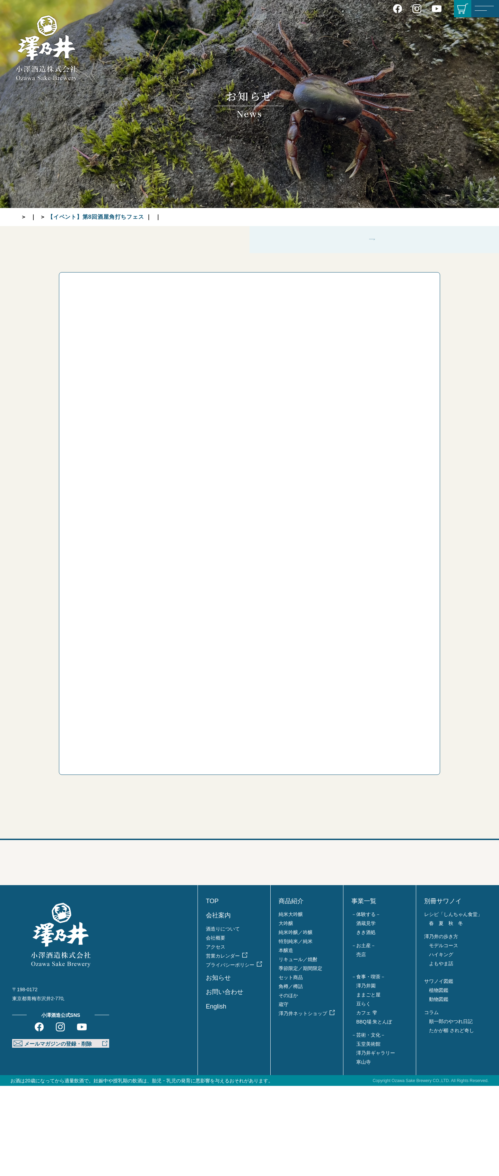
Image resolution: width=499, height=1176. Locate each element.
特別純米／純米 (296, 1031)
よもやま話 (441, 1053)
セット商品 (291, 1067)
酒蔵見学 (366, 1013)
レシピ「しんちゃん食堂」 (453, 1004)
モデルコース (443, 1035)
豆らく (363, 1094)
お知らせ (52, 217)
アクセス (215, 1037)
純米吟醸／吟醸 (296, 1022)
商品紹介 (291, 991)
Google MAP (85, 1088)
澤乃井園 (366, 1076)
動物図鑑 (438, 1089)
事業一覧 (363, 991)
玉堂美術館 (368, 1134)
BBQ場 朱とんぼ (374, 1112)
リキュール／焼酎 (298, 1049)
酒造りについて (223, 1019)
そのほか (288, 1085)
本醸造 (286, 1040)
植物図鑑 (438, 1080)
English (216, 1096)
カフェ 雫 (366, 1103)
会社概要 (215, 1028)
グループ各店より (235, 217)
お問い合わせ (224, 1082)
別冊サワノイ (443, 991)
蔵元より (85, 217)
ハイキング (441, 1044)
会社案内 (218, 1005)
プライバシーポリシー (230, 1055)
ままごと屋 (368, 1085)
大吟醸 (286, 1013)
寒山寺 (363, 1152)
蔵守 (283, 1094)
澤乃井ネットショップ (303, 1103)
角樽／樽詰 (291, 1076)
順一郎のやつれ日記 (451, 1111)
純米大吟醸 (291, 1004)
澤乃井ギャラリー (375, 1143)
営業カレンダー (223, 1046)
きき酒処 (366, 1022)
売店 (361, 1044)
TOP (25, 217)
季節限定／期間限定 (300, 1058)
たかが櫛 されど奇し (451, 1120)
